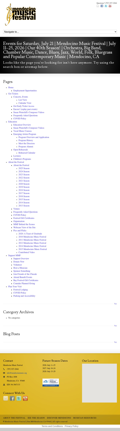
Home (11, 87)
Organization (19, 221)
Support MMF (14, 255)
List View (23, 100)
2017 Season (24, 193)
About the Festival (16, 162)
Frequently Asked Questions (25, 115)
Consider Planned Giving (24, 283)
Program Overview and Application (34, 137)
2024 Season (24, 171)
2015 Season (24, 199)
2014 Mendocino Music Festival (32, 246)
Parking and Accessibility (24, 296)
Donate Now (18, 262)
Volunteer (17, 265)
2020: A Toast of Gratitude (30, 234)
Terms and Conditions (52, 426)
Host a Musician (20, 268)
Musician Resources (84, 418)
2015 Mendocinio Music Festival (33, 249)
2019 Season (24, 187)
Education (12, 122)
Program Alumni (26, 147)
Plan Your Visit (15, 287)
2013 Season (24, 206)
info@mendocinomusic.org (17, 373)
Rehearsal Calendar (27, 153)
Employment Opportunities (25, 91)
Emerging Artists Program (24, 134)
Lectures (17, 156)
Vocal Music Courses (22, 131)
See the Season (36, 418)
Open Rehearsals (20, 150)
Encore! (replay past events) (25, 109)
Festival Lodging (20, 290)
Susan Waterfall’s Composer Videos (28, 112)
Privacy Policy (71, 426)
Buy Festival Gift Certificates (25, 280)
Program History (26, 140)
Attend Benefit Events (22, 277)
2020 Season (24, 184)
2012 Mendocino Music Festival (32, 243)
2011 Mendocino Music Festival (32, 240)
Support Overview (21, 259)
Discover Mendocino (59, 418)
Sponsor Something (21, 271)
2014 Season (24, 203)
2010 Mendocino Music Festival (32, 237)
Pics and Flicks (19, 231)
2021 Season (24, 181)
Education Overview (22, 125)
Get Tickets (13, 94)
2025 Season (24, 168)
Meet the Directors (27, 143)
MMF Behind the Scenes (24, 224)
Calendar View (25, 103)
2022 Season (24, 178)
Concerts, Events (20, 97)
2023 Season (24, 175)
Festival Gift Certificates (23, 218)
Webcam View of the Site (24, 227)
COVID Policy (19, 119)
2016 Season (24, 196)
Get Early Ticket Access (23, 106)
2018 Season (24, 190)
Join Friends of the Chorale (25, 274)
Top (115, 304)
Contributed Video (27, 252)
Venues (16, 209)
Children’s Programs (22, 159)
